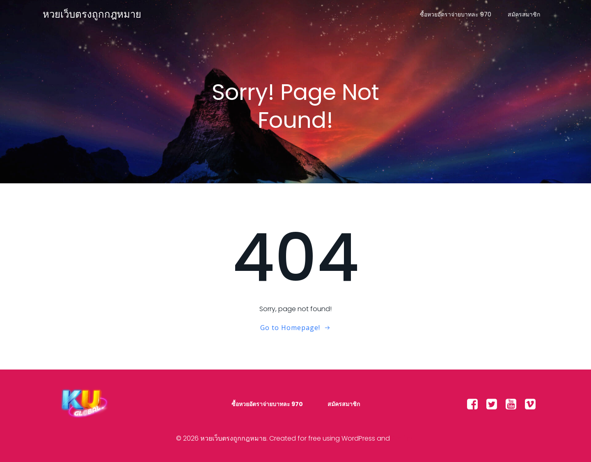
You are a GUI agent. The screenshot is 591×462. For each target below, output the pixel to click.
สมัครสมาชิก (524, 14)
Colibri (403, 438)
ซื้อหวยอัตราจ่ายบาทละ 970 (455, 14)
